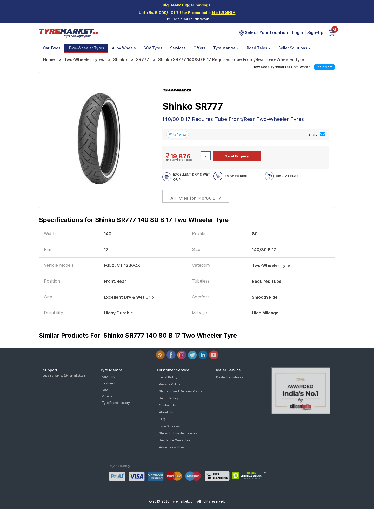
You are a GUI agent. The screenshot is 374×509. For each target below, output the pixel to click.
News (106, 390)
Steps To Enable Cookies (178, 433)
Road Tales (259, 48)
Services (178, 48)
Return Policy (169, 398)
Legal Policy (168, 377)
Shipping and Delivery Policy (180, 391)
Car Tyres (52, 48)
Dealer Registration (230, 377)
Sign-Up (315, 32)
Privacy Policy (169, 384)
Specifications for (134, 220)
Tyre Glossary (169, 426)
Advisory (108, 377)
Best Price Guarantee (174, 440)
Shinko (120, 59)
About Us (166, 412)
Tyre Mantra (226, 48)
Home (49, 59)
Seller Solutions (294, 48)
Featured (108, 383)
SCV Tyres (153, 48)
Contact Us (167, 405)
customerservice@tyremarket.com (64, 375)
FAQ (162, 419)
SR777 (142, 59)
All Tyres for (195, 198)
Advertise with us (172, 447)
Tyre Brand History (116, 403)
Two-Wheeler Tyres (86, 48)
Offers (199, 48)
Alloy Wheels (124, 48)
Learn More (324, 67)
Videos (107, 396)
